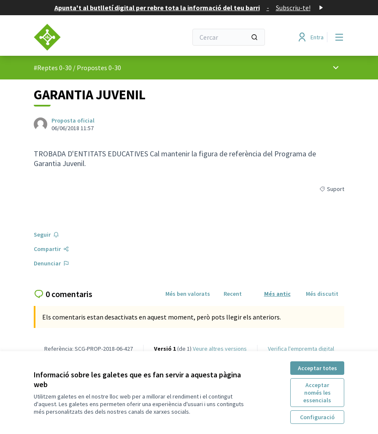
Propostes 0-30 (99, 67)
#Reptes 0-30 (53, 67)
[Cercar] (229, 37)
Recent (233, 294)
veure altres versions (220, 348)
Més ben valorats (187, 294)
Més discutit (322, 294)
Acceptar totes (317, 368)
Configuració (317, 417)
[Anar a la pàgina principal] (90, 37)
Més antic (277, 294)
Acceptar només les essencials (317, 392)
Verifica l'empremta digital (301, 348)
